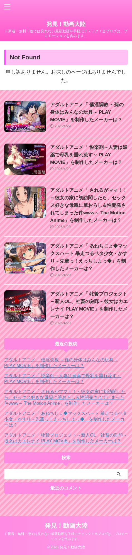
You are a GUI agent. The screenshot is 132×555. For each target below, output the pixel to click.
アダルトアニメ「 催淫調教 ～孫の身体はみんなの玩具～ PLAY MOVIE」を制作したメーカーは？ (87, 112)
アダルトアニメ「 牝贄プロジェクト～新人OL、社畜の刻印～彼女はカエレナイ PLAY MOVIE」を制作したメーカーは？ (65, 438)
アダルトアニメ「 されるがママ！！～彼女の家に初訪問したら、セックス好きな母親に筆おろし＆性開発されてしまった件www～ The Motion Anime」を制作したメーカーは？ (88, 205)
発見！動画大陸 (66, 24)
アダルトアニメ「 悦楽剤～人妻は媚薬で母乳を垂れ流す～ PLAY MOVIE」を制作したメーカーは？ (88, 155)
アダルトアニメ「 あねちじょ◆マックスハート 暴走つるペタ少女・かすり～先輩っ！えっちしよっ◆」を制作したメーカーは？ (65, 419)
